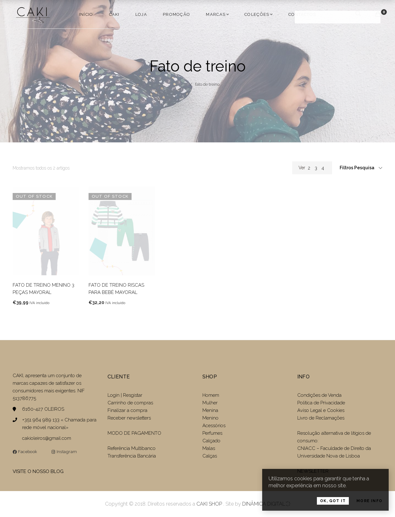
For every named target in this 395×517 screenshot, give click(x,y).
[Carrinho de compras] (377, 14)
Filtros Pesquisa (357, 167)
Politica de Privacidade (321, 403)
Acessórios (213, 425)
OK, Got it (333, 502)
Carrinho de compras (130, 403)
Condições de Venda (319, 395)
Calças (209, 456)
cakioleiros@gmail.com (46, 438)
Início (86, 14)
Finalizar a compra (127, 410)
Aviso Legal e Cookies (321, 410)
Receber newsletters (129, 418)
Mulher (210, 403)
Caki (114, 14)
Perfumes (212, 433)
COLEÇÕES (256, 14)
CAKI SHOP (209, 504)
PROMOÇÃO (176, 14)
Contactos (302, 14)
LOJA (141, 14)
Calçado (211, 441)
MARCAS (215, 14)
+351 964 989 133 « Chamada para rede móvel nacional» (59, 423)
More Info (369, 502)
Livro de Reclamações (320, 418)
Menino (210, 418)
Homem (210, 395)
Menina (210, 410)
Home (181, 84)
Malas (208, 448)
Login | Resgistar (125, 395)
